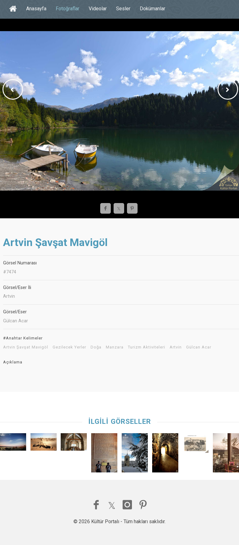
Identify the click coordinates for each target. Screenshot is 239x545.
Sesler (123, 9)
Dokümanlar (152, 9)
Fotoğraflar (67, 9)
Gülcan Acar (198, 347)
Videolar (98, 9)
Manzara (115, 347)
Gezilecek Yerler (69, 347)
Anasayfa (36, 9)
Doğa (96, 347)
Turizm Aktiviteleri (146, 347)
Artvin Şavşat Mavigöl (25, 347)
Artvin (176, 347)
